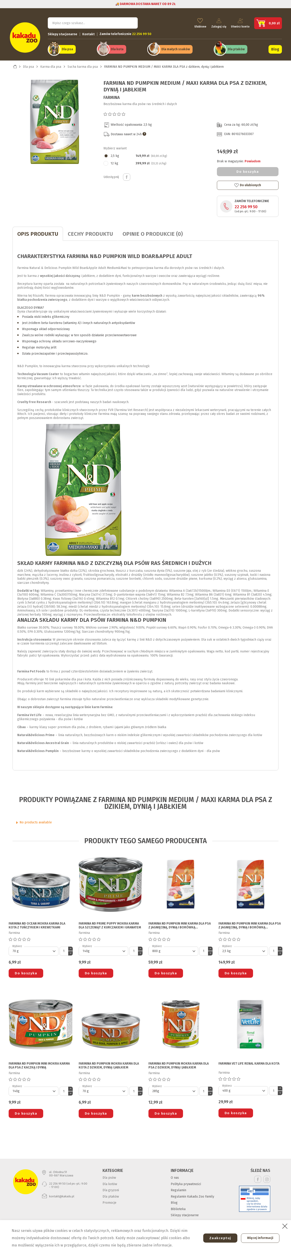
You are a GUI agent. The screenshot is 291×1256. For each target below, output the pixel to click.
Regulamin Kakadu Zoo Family (192, 1195)
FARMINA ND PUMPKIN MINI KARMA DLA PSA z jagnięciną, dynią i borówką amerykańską (179, 924)
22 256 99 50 (246, 205)
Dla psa (67, 48)
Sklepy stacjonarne (62, 33)
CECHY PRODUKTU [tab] (90, 232)
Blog (275, 48)
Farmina (111, 95)
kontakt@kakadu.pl (61, 1194)
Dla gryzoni (111, 1189)
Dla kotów (110, 1182)
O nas (175, 1176)
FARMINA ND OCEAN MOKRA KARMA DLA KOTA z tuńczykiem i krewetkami (37, 924)
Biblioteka (178, 1207)
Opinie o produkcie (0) (153, 232)
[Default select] (33, 949)
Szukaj (130, 22)
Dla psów (109, 1176)
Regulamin (178, 1189)
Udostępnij (126, 175)
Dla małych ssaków (175, 48)
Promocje (109, 1201)
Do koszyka (247, 170)
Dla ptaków (236, 48)
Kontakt (88, 33)
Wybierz (17, 944)
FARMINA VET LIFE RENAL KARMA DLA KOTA (248, 1062)
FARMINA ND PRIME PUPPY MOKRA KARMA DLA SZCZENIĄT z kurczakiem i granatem (110, 924)
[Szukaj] (93, 22)
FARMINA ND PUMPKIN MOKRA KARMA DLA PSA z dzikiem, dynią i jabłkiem (178, 1064)
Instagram (266, 1177)
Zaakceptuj (217, 1238)
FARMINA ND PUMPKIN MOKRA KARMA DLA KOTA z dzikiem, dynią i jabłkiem (109, 1064)
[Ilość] (64, 949)
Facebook (257, 1177)
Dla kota (117, 48)
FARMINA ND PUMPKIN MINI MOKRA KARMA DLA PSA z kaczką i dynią (39, 1064)
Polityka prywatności (186, 1182)
